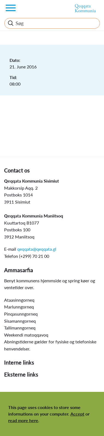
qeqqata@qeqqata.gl (36, 249)
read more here (23, 420)
